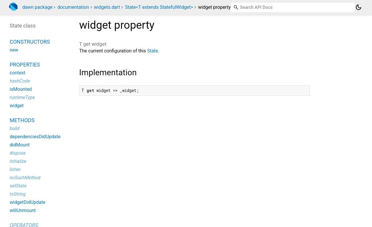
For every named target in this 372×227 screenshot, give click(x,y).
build (15, 128)
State (152, 51)
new (14, 50)
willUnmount (23, 210)
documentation (73, 7)
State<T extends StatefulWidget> (159, 7)
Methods (22, 120)
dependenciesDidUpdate (35, 136)
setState (18, 186)
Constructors (30, 42)
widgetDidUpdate (27, 202)
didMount (20, 145)
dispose (18, 153)
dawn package (37, 7)
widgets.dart (107, 7)
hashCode (20, 81)
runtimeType (22, 97)
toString (18, 194)
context (17, 73)
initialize (18, 161)
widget (17, 105)
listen (15, 169)
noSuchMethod (25, 177)
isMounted (21, 89)
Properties (25, 65)
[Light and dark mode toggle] (358, 7)
